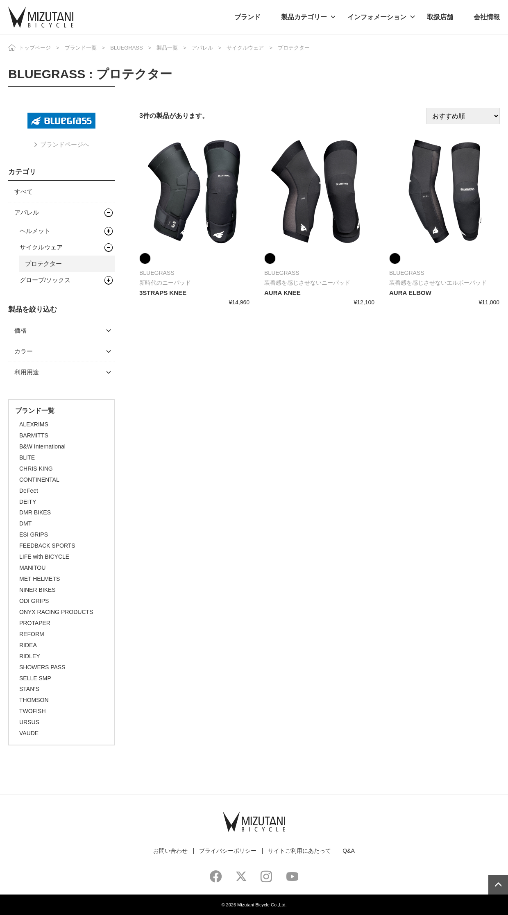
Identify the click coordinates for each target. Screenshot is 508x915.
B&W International (42, 446)
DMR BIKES (35, 512)
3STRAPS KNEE (162, 292)
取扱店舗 (440, 17)
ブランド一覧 (81, 48)
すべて (23, 191)
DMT (25, 523)
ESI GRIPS (33, 534)
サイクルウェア (245, 48)
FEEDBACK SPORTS (47, 545)
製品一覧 (167, 48)
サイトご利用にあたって (299, 850)
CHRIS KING (36, 468)
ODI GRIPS (34, 601)
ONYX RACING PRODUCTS (56, 612)
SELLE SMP (35, 678)
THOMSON (34, 700)
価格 (20, 330)
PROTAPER (34, 623)
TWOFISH (32, 711)
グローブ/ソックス (45, 279)
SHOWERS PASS (42, 667)
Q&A (348, 850)
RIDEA (28, 645)
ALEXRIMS (33, 424)
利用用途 (26, 372)
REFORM (31, 634)
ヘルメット (35, 230)
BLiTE (27, 457)
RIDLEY (29, 656)
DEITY (27, 501)
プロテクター (43, 263)
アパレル (202, 48)
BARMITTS (33, 435)
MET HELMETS (39, 578)
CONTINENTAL (39, 479)
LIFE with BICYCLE (44, 556)
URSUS (29, 722)
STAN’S (29, 689)
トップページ (35, 48)
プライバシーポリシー (227, 850)
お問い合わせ (170, 850)
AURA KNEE (282, 292)
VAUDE (29, 733)
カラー (23, 351)
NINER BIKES (37, 590)
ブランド (247, 17)
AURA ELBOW (410, 292)
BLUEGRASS (126, 48)
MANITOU (32, 567)
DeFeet (28, 490)
